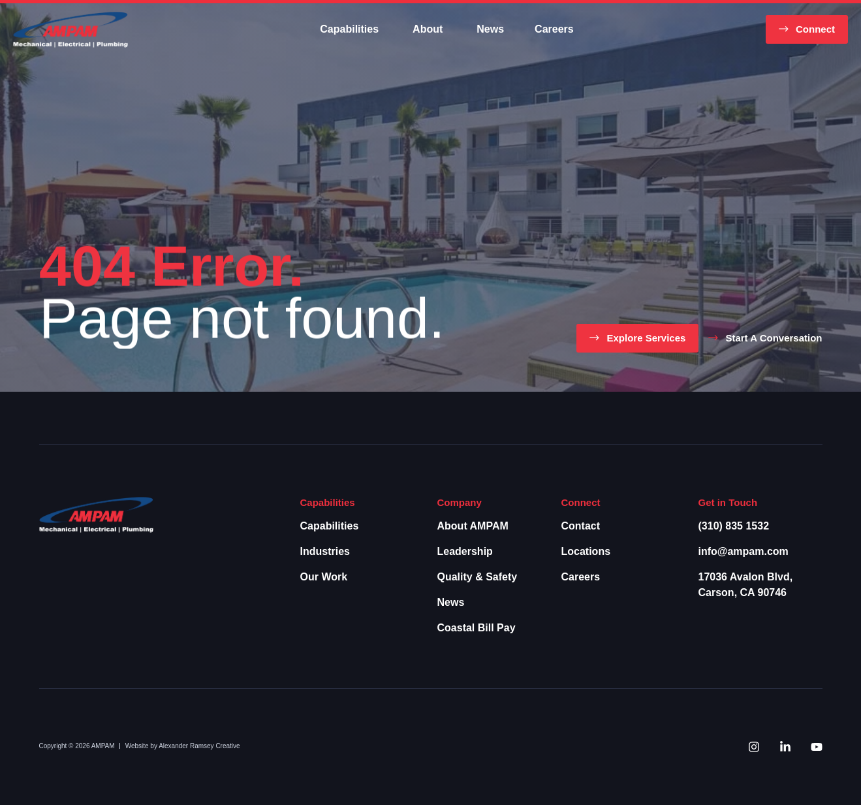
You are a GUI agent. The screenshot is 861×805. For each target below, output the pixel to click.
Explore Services (645, 337)
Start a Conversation (773, 337)
